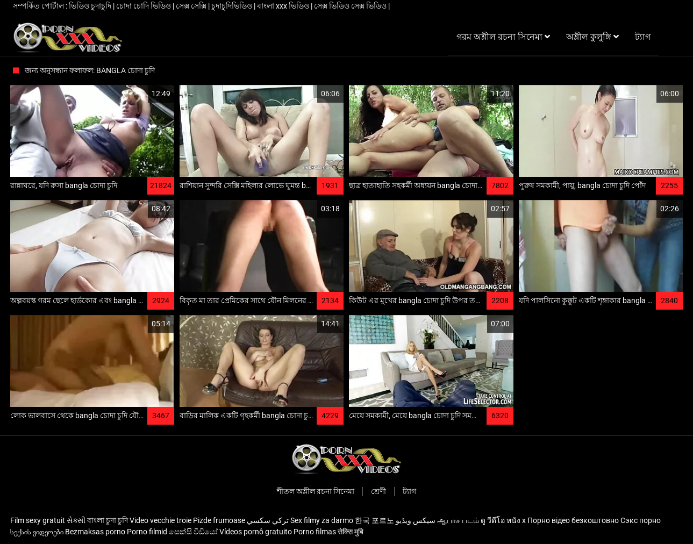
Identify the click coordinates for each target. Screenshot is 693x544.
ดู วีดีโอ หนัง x (503, 520)
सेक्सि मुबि (350, 531)
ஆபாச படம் (458, 520)
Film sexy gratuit (37, 520)
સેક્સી (76, 520)
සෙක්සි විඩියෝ (193, 531)
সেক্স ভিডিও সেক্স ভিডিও (351, 6)
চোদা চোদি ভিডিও (144, 6)
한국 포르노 (374, 520)
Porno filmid (147, 531)
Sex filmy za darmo (321, 520)
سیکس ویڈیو (415, 520)
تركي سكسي (268, 520)
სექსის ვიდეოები (36, 531)
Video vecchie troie (160, 520)
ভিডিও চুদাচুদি (91, 6)
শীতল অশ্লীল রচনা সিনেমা (315, 491)
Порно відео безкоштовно (573, 520)
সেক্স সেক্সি (192, 6)
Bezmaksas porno (95, 531)
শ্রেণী (378, 491)
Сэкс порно (640, 520)
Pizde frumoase (219, 520)
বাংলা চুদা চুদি (107, 520)
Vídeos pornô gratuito (255, 531)
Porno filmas (315, 531)
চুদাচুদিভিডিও (232, 6)
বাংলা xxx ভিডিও (284, 6)
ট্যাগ (409, 491)
